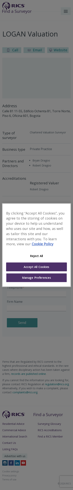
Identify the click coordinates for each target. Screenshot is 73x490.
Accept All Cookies (36, 267)
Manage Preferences (36, 278)
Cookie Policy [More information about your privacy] (42, 244)
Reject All (36, 256)
